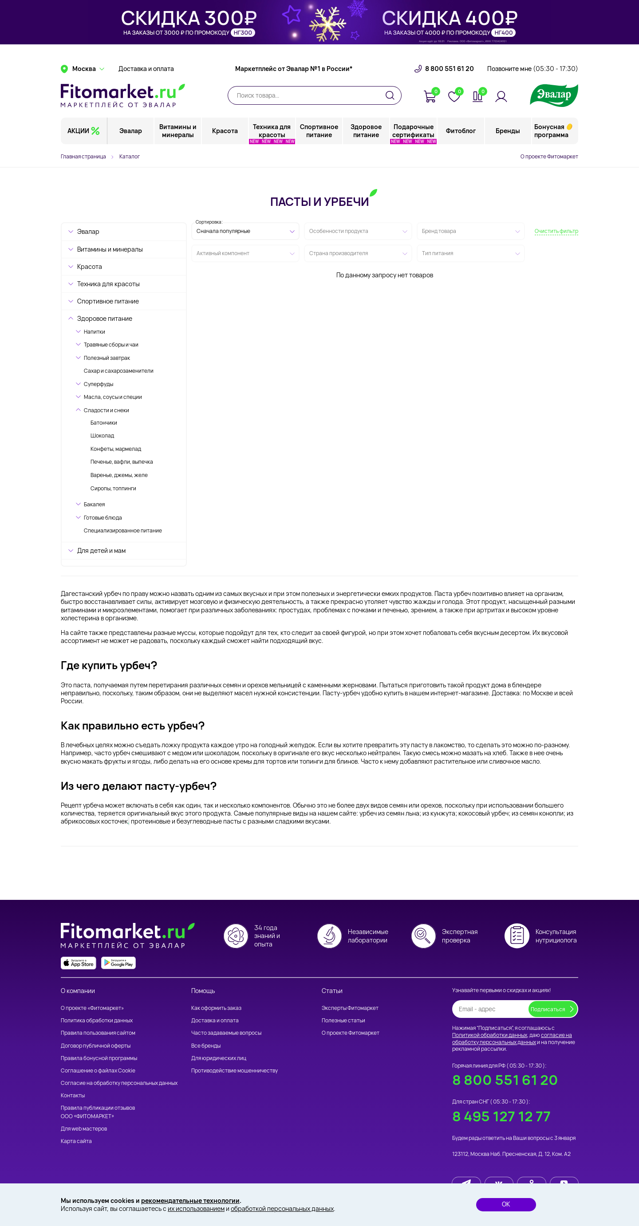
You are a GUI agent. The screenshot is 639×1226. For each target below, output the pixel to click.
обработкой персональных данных (282, 1208)
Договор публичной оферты (95, 1045)
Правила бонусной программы (99, 1058)
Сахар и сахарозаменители (119, 371)
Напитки (94, 331)
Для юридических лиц (218, 1058)
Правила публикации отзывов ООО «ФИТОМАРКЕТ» (98, 1112)
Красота (225, 130)
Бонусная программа (551, 130)
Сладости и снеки (106, 410)
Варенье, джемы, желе (119, 475)
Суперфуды (98, 384)
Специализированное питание (123, 530)
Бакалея (94, 504)
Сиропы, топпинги (113, 488)
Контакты (73, 1095)
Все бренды (206, 1045)
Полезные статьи (343, 1020)
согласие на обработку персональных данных (512, 1038)
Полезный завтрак (107, 358)
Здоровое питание (366, 130)
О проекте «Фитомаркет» (92, 1008)
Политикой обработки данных (489, 1035)
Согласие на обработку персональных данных (119, 1083)
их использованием (196, 1208)
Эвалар (131, 130)
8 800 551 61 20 (449, 69)
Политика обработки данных (97, 1020)
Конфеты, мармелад (116, 449)
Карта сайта (76, 1141)
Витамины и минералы (178, 130)
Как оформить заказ (216, 1008)
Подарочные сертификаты (414, 130)
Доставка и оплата (146, 69)
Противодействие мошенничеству (234, 1070)
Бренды (508, 130)
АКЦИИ (78, 130)
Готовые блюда (103, 517)
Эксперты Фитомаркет (350, 1008)
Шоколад (102, 435)
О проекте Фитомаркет (549, 156)
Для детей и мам (101, 550)
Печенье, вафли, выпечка (122, 461)
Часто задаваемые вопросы (226, 1033)
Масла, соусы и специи (113, 397)
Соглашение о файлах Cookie (98, 1070)
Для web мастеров (84, 1128)
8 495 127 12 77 (501, 1116)
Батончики (104, 422)
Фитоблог (461, 130)
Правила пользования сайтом (98, 1033)
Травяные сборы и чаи (111, 344)
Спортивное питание (319, 130)
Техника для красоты (272, 130)
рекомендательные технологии (190, 1200)
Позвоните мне (532, 69)
